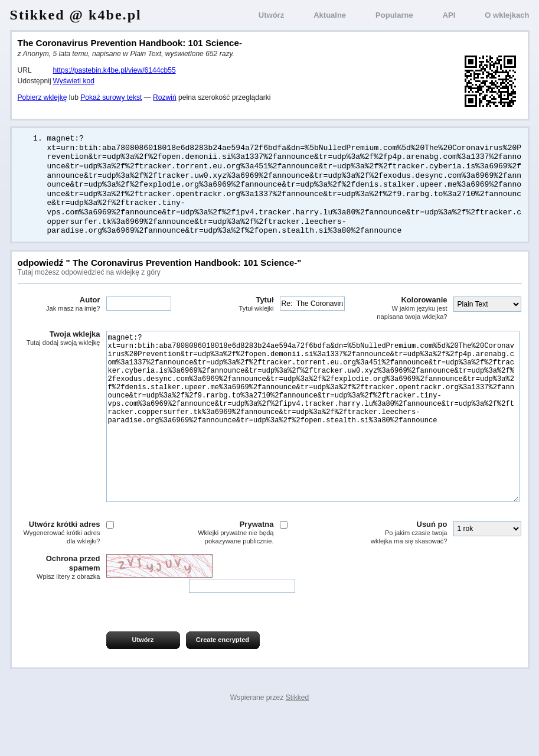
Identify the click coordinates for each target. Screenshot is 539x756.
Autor (59, 305)
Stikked (297, 733)
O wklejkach (507, 15)
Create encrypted (222, 675)
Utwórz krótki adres (59, 568)
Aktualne (329, 15)
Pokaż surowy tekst (111, 97)
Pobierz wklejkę (42, 97)
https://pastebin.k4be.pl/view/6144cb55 (114, 70)
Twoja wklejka (59, 339)
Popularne (394, 15)
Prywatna (232, 568)
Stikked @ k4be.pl (76, 14)
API (449, 15)
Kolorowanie (406, 308)
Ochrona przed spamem (59, 603)
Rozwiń (165, 97)
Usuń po (406, 568)
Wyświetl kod (73, 81)
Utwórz (271, 15)
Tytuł (232, 305)
